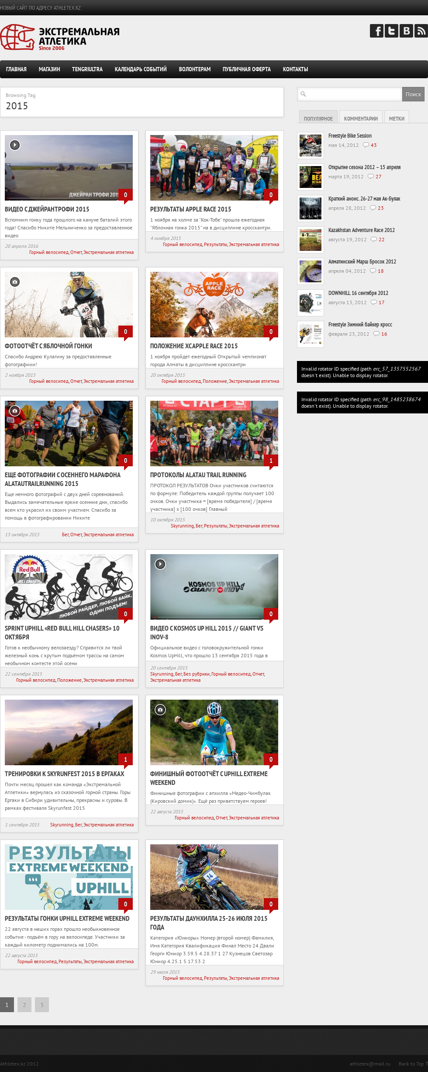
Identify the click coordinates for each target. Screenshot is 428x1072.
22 (382, 239)
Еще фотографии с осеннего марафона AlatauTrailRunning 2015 (62, 479)
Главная (16, 69)
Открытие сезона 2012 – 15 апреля (364, 167)
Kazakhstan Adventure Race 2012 (361, 230)
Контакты (295, 69)
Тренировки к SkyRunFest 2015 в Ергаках (64, 773)
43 (374, 145)
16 (384, 333)
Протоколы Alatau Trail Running (198, 474)
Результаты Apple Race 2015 (190, 209)
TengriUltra (87, 69)
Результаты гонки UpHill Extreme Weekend (67, 918)
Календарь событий (141, 69)
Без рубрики (196, 674)
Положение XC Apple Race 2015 (194, 345)
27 (379, 176)
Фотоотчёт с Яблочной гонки (48, 345)
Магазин (49, 69)
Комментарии (361, 118)
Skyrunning (182, 526)
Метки (396, 118)
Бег (65, 534)
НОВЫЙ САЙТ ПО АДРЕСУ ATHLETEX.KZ (40, 7)
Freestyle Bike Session (350, 135)
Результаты (215, 244)
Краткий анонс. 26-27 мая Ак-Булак (364, 198)
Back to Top (411, 1063)
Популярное (318, 118)
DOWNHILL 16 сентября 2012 (358, 293)
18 (381, 270)
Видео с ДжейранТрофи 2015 (47, 209)
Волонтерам (195, 69)
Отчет (76, 252)
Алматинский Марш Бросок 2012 (362, 261)
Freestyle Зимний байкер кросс (360, 324)
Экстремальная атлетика (108, 252)
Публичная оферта (247, 69)
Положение (215, 381)
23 (381, 208)
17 (382, 302)
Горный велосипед (49, 252)
